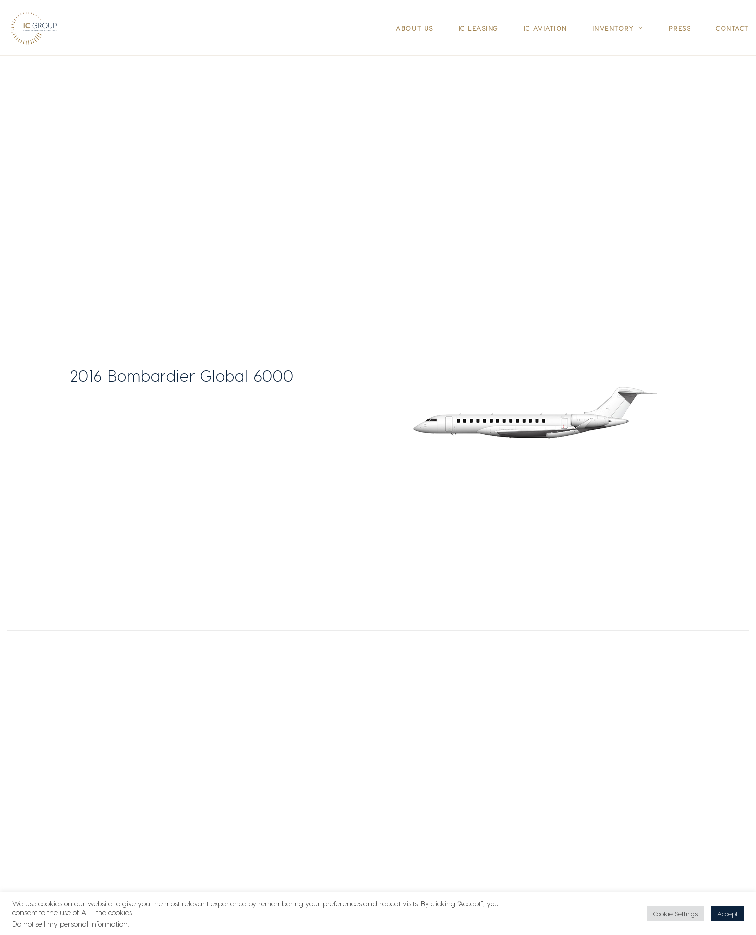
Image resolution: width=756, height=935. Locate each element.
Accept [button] (727, 913)
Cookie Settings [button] (675, 913)
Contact (732, 28)
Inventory (613, 28)
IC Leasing (478, 28)
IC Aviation (545, 28)
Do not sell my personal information (70, 923)
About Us (414, 28)
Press (680, 28)
